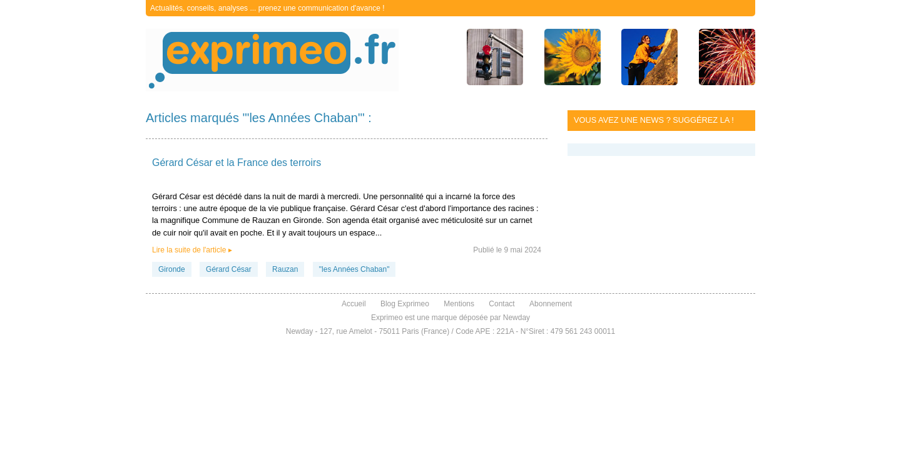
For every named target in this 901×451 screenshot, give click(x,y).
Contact (501, 303)
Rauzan (285, 269)
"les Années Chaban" (354, 269)
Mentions (459, 303)
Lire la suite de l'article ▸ (192, 250)
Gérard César (229, 269)
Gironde (171, 269)
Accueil (354, 303)
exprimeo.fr (272, 60)
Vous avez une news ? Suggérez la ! (654, 120)
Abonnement (550, 303)
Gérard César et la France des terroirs (236, 162)
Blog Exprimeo (404, 303)
